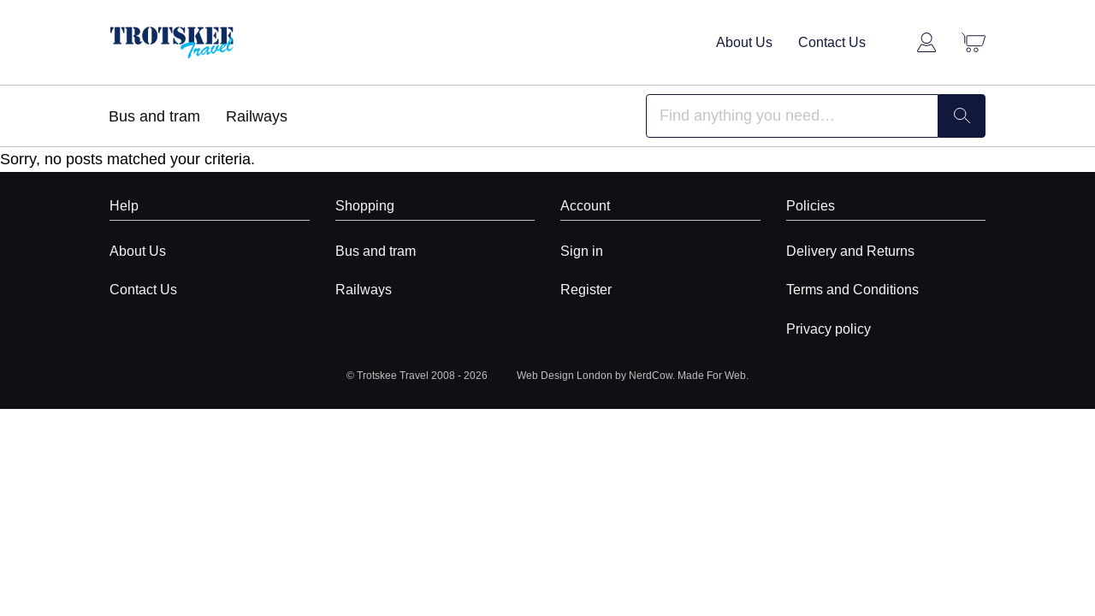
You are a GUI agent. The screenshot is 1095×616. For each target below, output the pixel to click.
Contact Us (832, 42)
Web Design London (565, 375)
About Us (744, 42)
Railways (256, 116)
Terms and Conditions (852, 289)
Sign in (581, 250)
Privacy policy (828, 328)
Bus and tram (154, 116)
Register (586, 289)
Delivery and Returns (850, 250)
